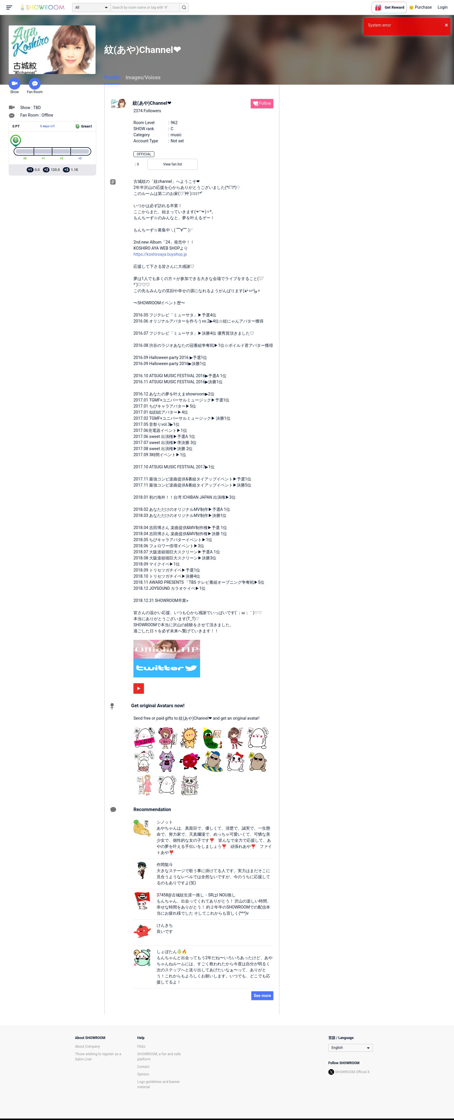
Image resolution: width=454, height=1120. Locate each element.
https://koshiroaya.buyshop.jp (160, 254)
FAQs (141, 1047)
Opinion (143, 1074)
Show (14, 86)
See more (262, 995)
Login (442, 7)
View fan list (172, 164)
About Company (87, 1047)
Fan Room (35, 86)
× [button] (446, 24)
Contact (143, 1067)
